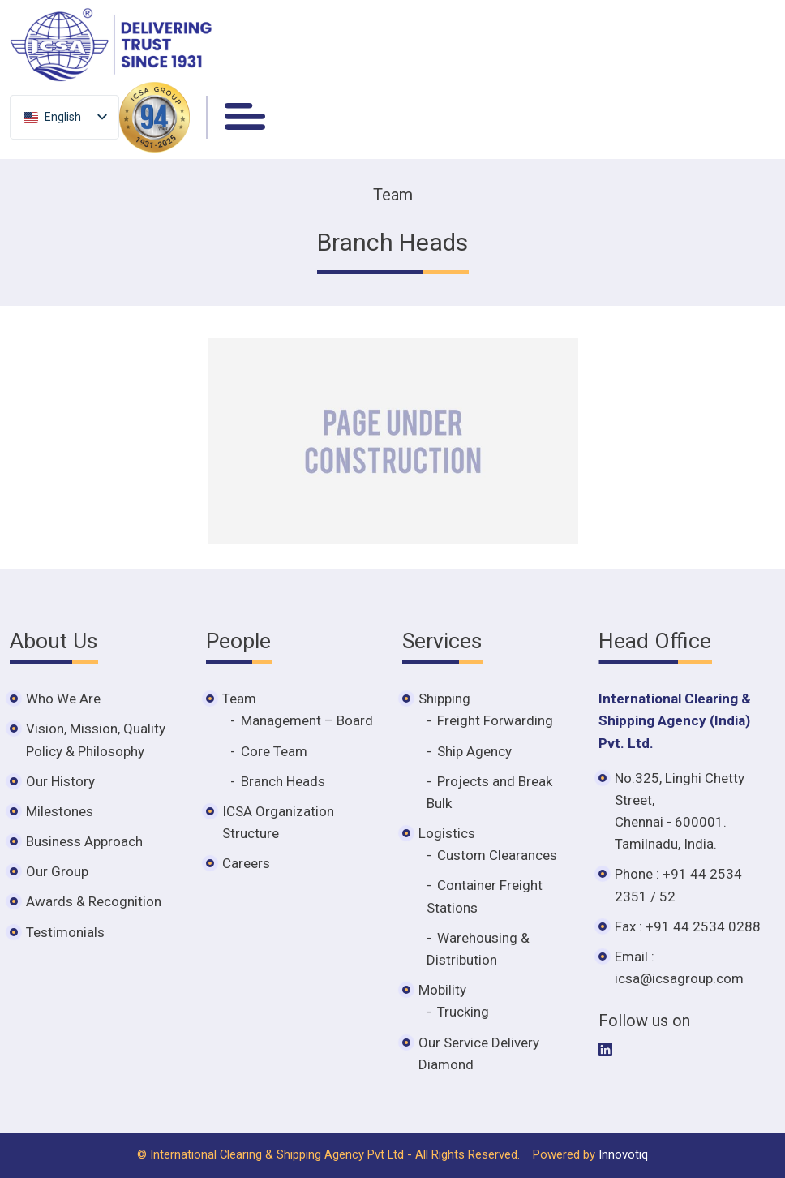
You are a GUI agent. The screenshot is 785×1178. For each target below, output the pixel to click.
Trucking (463, 1012)
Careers (246, 863)
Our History (60, 781)
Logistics (446, 833)
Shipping (444, 698)
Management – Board (307, 720)
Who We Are (63, 698)
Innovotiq (623, 1154)
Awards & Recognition (93, 901)
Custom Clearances (497, 855)
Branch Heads (283, 781)
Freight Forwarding (495, 720)
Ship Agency (474, 751)
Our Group (57, 871)
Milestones (59, 811)
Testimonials (65, 932)
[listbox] (64, 116)
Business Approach (84, 841)
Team (239, 698)
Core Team (274, 751)
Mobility (442, 990)
